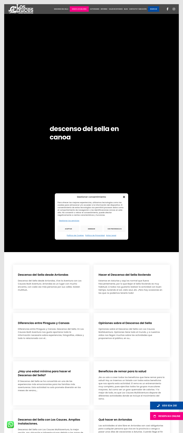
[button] (124, 197)
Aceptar (68, 229)
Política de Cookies (75, 235)
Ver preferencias (114, 229)
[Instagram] (172, 9)
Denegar (91, 229)
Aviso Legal (111, 235)
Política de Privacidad (95, 235)
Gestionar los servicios (69, 220)
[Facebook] (166, 9)
